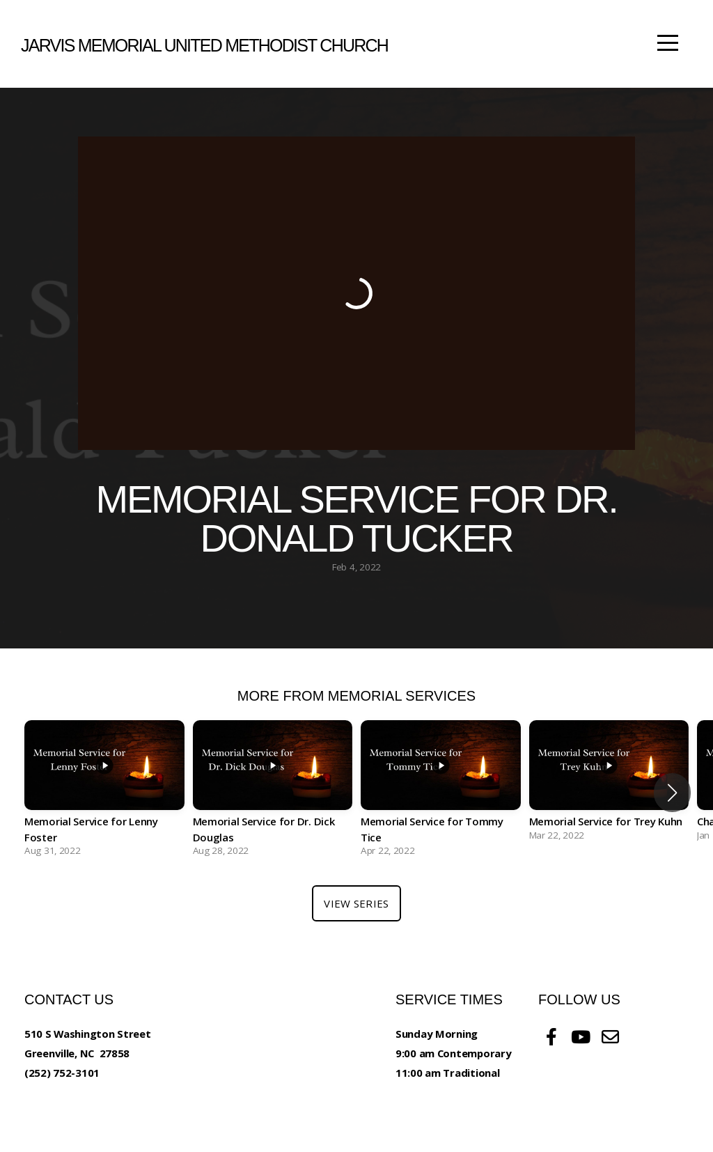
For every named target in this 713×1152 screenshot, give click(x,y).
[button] (672, 792)
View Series (356, 903)
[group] (104, 792)
